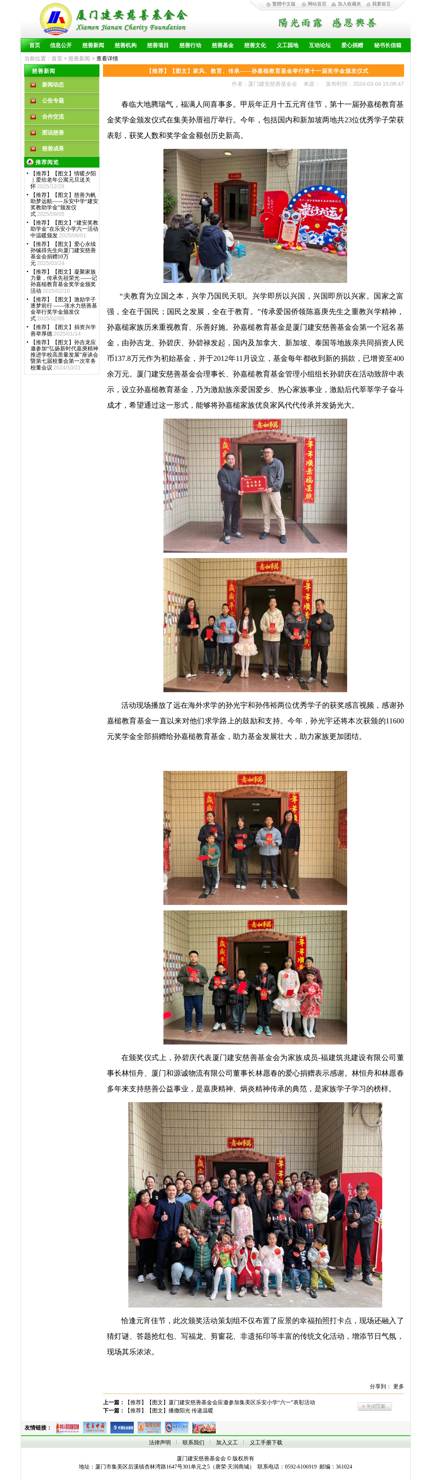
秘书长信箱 (387, 45)
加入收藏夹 (349, 4)
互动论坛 (320, 45)
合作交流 (53, 117)
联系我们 (193, 1443)
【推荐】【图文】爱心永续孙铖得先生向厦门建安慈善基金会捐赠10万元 (63, 253)
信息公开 (61, 45)
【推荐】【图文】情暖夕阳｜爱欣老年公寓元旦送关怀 (63, 180)
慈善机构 (126, 45)
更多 (398, 1386)
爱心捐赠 (352, 45)
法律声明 (160, 1443)
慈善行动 (190, 45)
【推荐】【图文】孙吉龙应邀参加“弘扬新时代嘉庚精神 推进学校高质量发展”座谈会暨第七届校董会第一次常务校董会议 (64, 355)
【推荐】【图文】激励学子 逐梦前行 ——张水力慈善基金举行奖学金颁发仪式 (64, 309)
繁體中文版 (284, 4)
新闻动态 (53, 85)
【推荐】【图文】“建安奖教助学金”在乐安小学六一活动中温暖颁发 (64, 229)
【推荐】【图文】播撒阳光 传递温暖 (169, 1411)
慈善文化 (255, 45)
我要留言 (381, 4)
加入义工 (227, 1443)
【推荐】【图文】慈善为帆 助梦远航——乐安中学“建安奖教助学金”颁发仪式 (64, 204)
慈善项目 (158, 45)
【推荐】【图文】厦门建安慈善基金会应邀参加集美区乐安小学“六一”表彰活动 (220, 1402)
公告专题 (53, 101)
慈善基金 (223, 45)
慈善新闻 (93, 45)
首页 (34, 45)
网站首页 (317, 4)
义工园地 (287, 45)
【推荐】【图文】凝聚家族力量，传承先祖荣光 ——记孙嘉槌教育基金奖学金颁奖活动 (64, 281)
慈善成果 (53, 149)
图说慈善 (53, 133)
